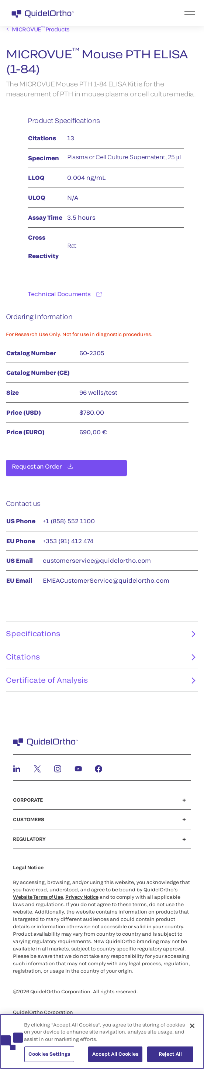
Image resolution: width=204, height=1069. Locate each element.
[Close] (192, 1027)
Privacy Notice (81, 901)
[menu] (147, 12)
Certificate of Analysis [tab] (100, 684)
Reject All (170, 1055)
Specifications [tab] (100, 637)
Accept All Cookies (115, 1055)
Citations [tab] (100, 661)
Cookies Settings (49, 1055)
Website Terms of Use (38, 901)
